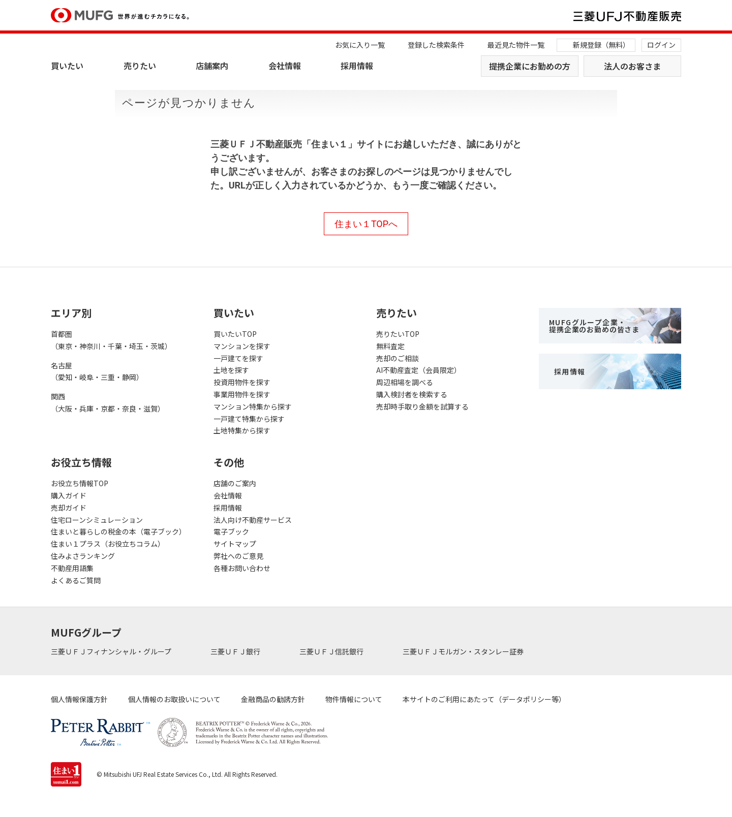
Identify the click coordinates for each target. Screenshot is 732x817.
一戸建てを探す (238, 358)
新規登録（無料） (601, 45)
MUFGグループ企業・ (594, 325)
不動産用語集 (72, 568)
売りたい (140, 65)
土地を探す (231, 370)
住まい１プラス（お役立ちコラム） (108, 544)
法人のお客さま (632, 66)
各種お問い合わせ (242, 568)
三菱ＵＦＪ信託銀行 (332, 651)
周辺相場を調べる (404, 382)
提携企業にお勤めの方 (529, 66)
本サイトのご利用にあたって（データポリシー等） (484, 699)
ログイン (661, 45)
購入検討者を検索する (411, 394)
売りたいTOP (397, 334)
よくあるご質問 (76, 580)
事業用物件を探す (242, 394)
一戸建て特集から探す (249, 419)
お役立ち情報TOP (79, 483)
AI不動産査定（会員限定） (418, 370)
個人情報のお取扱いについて (174, 699)
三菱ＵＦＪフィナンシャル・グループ (112, 651)
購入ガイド (68, 495)
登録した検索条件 (436, 45)
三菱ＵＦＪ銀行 (236, 651)
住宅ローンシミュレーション (97, 520)
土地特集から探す (242, 430)
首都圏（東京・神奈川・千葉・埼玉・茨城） (111, 340)
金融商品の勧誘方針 (273, 699)
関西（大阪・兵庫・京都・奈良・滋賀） (108, 402)
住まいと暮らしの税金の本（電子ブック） (118, 531)
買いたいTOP (235, 334)
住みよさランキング (83, 556)
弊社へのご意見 (238, 556)
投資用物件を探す (242, 382)
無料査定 (390, 346)
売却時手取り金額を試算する (422, 406)
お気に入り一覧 (360, 45)
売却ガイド (68, 507)
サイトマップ (235, 544)
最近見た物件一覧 (515, 45)
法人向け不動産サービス (253, 520)
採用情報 (357, 65)
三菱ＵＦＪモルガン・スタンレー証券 (464, 651)
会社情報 (284, 65)
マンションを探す (242, 346)
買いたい (67, 65)
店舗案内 (212, 65)
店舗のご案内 (235, 483)
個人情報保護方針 (79, 699)
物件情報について (353, 699)
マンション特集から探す (253, 406)
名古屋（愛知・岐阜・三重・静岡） (97, 371)
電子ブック (231, 531)
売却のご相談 (397, 358)
